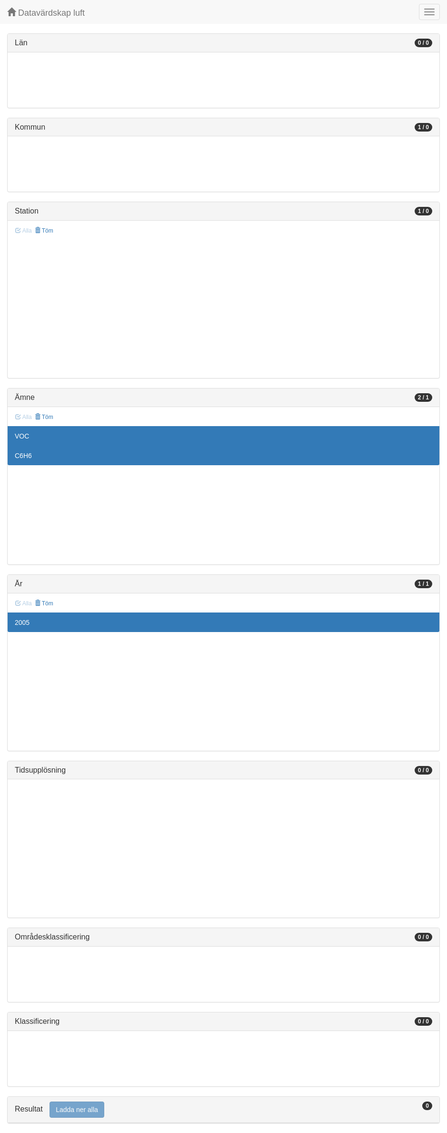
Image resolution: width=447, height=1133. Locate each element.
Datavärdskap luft (46, 13)
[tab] (223, 1110)
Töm (44, 230)
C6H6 (23, 455)
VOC (22, 436)
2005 (22, 622)
